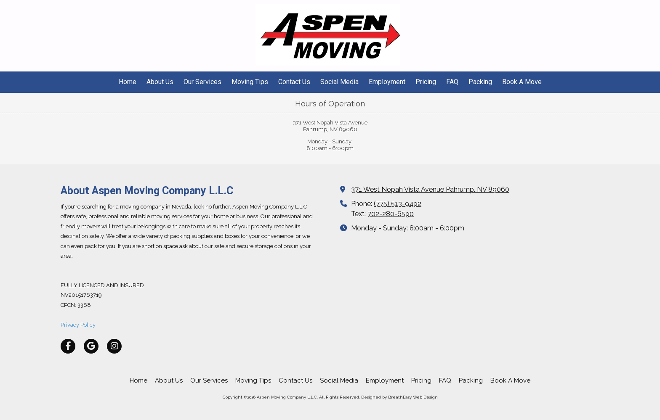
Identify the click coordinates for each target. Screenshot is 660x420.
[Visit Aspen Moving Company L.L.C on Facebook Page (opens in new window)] (68, 346)
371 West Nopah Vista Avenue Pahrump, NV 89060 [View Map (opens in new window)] (430, 189)
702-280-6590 (390, 214)
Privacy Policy (78, 325)
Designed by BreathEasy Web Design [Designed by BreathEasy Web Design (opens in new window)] (399, 397)
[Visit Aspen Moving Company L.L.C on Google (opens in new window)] (91, 346)
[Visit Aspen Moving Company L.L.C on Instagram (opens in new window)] (114, 346)
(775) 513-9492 (397, 204)
